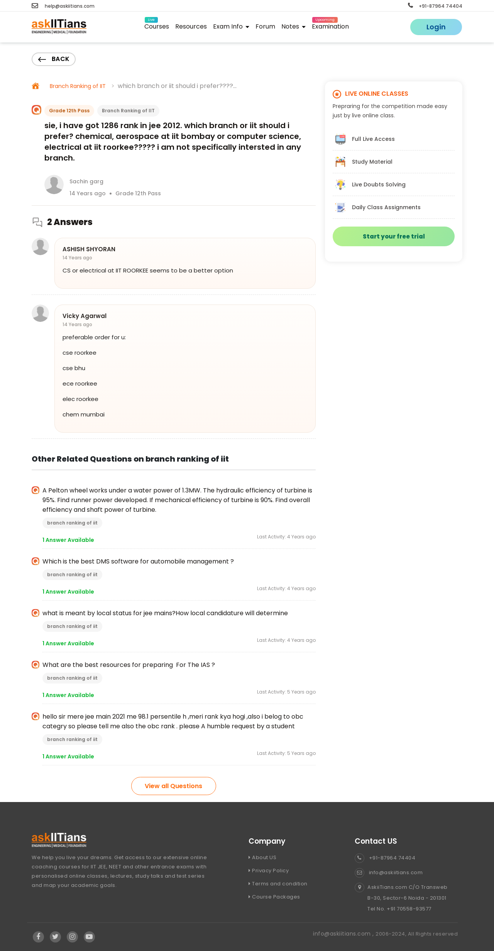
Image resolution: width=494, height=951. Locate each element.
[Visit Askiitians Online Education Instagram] (73, 936)
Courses (156, 25)
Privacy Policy (269, 870)
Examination (330, 25)
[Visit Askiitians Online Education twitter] (55, 936)
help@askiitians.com (63, 6)
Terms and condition (278, 883)
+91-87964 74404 (435, 6)
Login (436, 27)
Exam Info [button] (231, 26)
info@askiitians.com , (344, 933)
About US (262, 857)
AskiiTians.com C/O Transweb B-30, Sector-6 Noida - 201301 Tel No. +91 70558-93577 (401, 898)
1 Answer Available (68, 540)
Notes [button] (293, 26)
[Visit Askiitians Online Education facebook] (38, 936)
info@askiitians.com (389, 872)
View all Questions (173, 786)
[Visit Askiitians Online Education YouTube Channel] (89, 936)
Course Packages (274, 896)
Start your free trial (394, 236)
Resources (191, 26)
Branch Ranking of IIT (78, 86)
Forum (265, 26)
